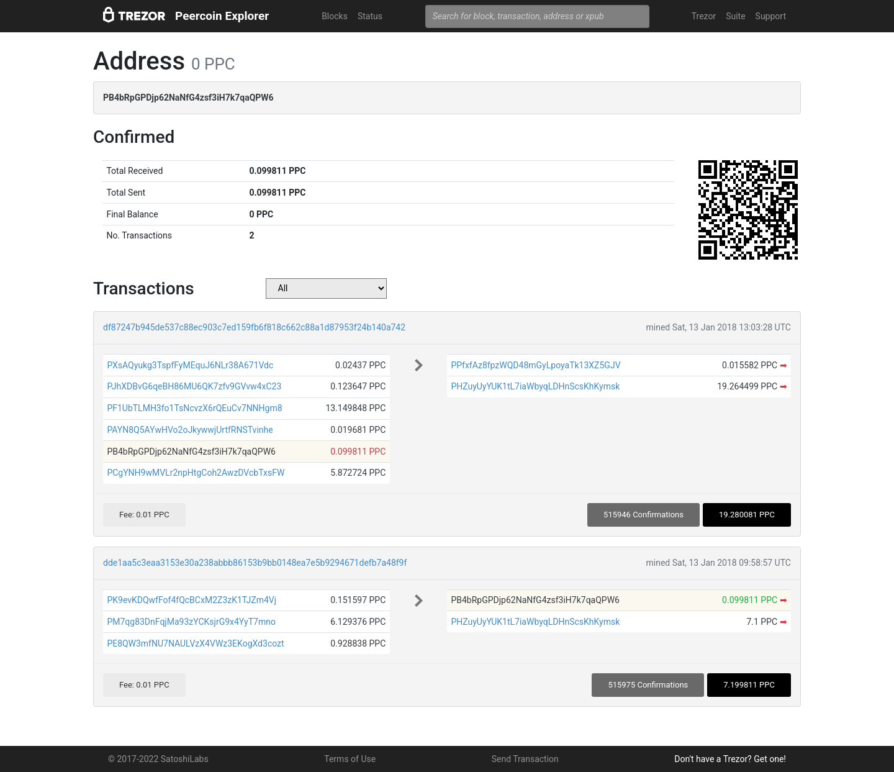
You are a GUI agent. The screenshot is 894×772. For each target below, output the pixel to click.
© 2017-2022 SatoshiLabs (158, 759)
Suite (735, 16)
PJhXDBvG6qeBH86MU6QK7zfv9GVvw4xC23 (194, 386)
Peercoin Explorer (222, 16)
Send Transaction (525, 759)
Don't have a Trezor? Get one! (730, 759)
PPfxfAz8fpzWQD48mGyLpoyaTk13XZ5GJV (535, 365)
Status (370, 16)
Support (771, 16)
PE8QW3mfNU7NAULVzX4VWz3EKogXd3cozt (195, 643)
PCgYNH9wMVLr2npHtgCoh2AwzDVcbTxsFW (195, 473)
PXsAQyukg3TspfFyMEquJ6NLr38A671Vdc (190, 365)
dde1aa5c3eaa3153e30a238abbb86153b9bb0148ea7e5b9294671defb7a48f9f (255, 563)
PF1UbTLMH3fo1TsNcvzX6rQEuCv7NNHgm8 (194, 408)
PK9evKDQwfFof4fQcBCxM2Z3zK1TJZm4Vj (191, 600)
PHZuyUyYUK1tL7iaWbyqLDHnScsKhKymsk (535, 386)
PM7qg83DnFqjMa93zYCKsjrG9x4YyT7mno (191, 622)
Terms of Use (350, 759)
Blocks (335, 16)
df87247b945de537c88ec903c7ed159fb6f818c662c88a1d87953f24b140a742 (254, 327)
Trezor (704, 16)
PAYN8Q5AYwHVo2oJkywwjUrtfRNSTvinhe (190, 430)
